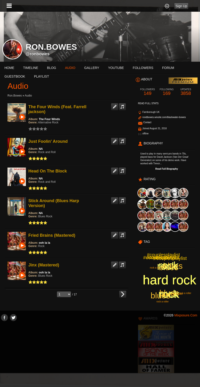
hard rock (169, 280)
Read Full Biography (166, 169)
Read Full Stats (148, 103)
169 (166, 92)
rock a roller (162, 301)
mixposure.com (185, 315)
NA (41, 148)
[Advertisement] (100, 354)
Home (9, 68)
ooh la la (44, 242)
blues (169, 292)
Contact (147, 122)
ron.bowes (14, 95)
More (169, 68)
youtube (116, 68)
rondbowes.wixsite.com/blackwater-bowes (164, 117)
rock (167, 266)
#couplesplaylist (162, 257)
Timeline (30, 68)
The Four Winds (49, 119)
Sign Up (181, 6)
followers (143, 68)
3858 (185, 92)
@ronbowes (38, 54)
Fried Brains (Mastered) (51, 235)
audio (70, 68)
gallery (91, 68)
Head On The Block (47, 171)
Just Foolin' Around (48, 141)
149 (147, 92)
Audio (28, 95)
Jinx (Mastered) (43, 265)
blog (51, 68)
